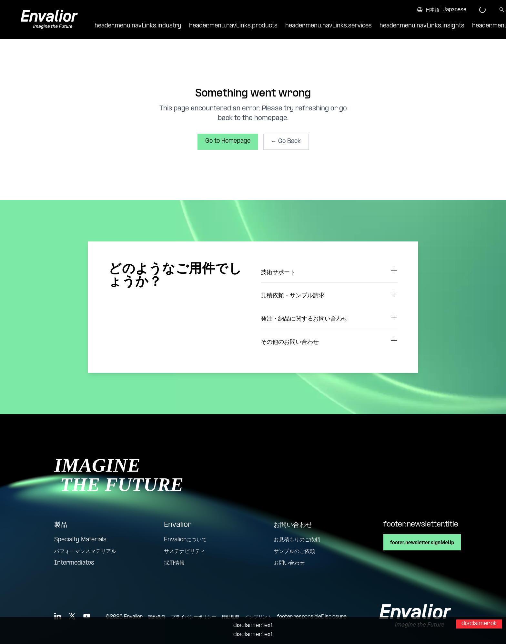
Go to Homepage (227, 141)
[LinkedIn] (57, 616)
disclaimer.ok (479, 624)
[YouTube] (86, 616)
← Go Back (286, 141)
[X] (72, 616)
